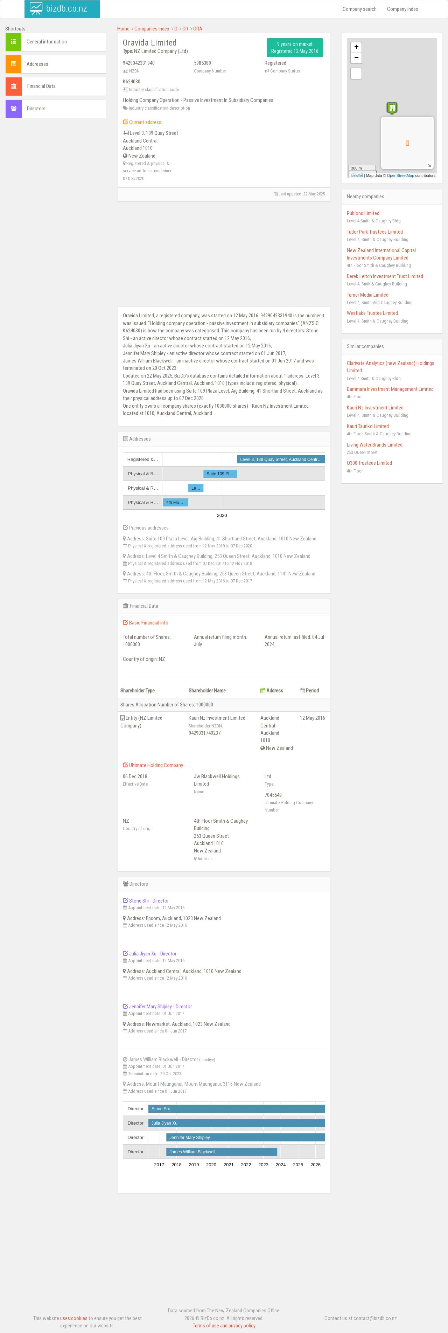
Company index (402, 9)
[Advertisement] (56, 230)
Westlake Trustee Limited (372, 313)
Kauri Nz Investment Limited (375, 408)
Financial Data (41, 86)
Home (123, 29)
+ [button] (356, 47)
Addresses (37, 64)
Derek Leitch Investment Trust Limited (385, 276)
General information (47, 42)
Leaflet (357, 175)
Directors (36, 108)
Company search (360, 9)
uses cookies (74, 1318)
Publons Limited (363, 213)
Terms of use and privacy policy (224, 1325)
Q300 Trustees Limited (369, 463)
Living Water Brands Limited (374, 445)
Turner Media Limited (367, 295)
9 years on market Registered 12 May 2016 (294, 47)
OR (185, 29)
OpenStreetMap (400, 175)
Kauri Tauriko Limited (368, 426)
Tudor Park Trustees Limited (375, 232)
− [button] (356, 58)
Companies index (151, 29)
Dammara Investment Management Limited (390, 389)
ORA (197, 29)
